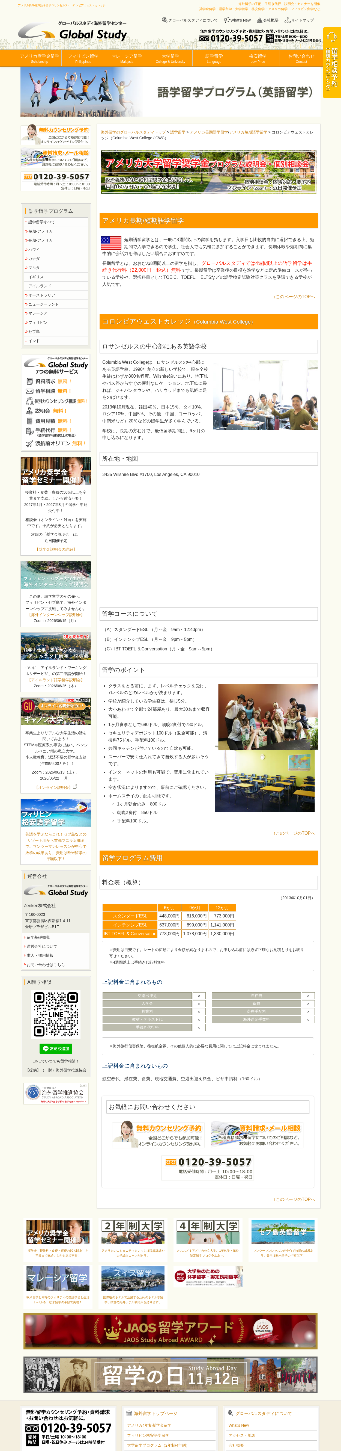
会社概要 (271, 20)
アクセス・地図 (242, 1435)
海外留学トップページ (156, 1413)
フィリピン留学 (83, 59)
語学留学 (214, 59)
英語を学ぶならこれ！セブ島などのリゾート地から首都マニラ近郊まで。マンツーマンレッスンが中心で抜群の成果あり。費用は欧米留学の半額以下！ (55, 846)
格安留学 (258, 59)
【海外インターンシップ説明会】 (56, 614)
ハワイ (34, 249)
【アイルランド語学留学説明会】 (56, 680)
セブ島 (34, 331)
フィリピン (37, 322)
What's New (241, 20)
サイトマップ (302, 20)
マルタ (34, 267)
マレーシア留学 (127, 59)
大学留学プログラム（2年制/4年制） (158, 1445)
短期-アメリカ (40, 231)
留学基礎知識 (38, 937)
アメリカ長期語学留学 (209, 132)
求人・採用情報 (40, 955)
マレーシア (37, 313)
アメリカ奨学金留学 (39, 59)
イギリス (36, 277)
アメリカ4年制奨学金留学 (149, 1425)
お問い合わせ (301, 59)
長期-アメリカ (40, 240)
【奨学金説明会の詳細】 (56, 549)
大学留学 (170, 59)
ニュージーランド (43, 304)
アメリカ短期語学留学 (248, 132)
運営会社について (42, 946)
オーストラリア (41, 295)
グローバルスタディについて (193, 20)
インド (34, 341)
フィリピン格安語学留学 (148, 1435)
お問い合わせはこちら (46, 965)
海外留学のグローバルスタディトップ (134, 132)
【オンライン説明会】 (55, 787)
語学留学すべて (41, 222)
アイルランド (39, 286)
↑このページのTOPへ (294, 296)
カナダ (34, 258)
